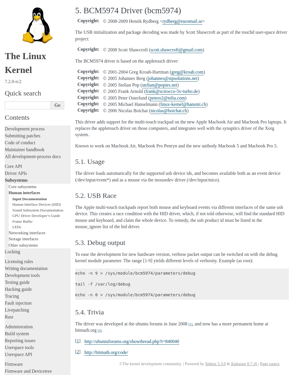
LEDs (16, 173)
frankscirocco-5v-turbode (172, 91)
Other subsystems (23, 191)
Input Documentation (29, 145)
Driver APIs (16, 119)
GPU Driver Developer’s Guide (36, 162)
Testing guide (17, 228)
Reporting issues (20, 286)
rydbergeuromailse (182, 21)
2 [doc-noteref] (99, 330)
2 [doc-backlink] (78, 351)
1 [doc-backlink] (78, 340)
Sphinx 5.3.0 (215, 364)
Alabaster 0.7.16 (244, 364)
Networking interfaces (27, 179)
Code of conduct (20, 88)
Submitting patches (22, 81)
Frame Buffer (22, 167)
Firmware (14, 310)
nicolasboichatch (169, 110)
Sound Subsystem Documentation (37, 156)
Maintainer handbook (24, 95)
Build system (17, 279)
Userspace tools (19, 293)
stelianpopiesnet (159, 84)
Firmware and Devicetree (28, 317)
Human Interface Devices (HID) (36, 150)
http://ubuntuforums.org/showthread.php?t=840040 (131, 341)
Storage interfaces (23, 185)
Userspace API (18, 300)
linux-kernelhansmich (183, 104)
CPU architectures (21, 327)
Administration (19, 272)
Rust (9, 262)
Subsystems (16, 126)
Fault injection (18, 249)
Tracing (12, 242)
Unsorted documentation (27, 336)
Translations (16, 346)
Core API (13, 112)
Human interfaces (24, 138)
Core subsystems (23, 132)
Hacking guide (18, 235)
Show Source (17, 369)
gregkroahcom (187, 72)
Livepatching (17, 256)
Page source (270, 364)
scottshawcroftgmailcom (177, 49)
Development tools (22, 221)
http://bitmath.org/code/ (106, 352)
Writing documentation (26, 214)
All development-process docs (33, 102)
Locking (12, 197)
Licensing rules (19, 207)
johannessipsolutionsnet (173, 78)
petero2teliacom (167, 97)
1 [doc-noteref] (190, 324)
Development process (25, 74)
